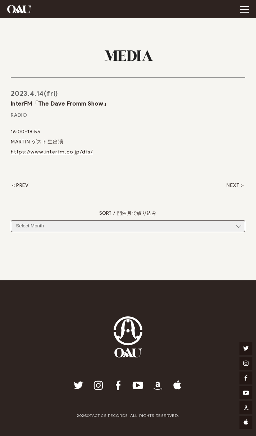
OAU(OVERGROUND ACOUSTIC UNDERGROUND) (19, 9)
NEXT (233, 185)
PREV (22, 185)
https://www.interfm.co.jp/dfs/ (52, 152)
